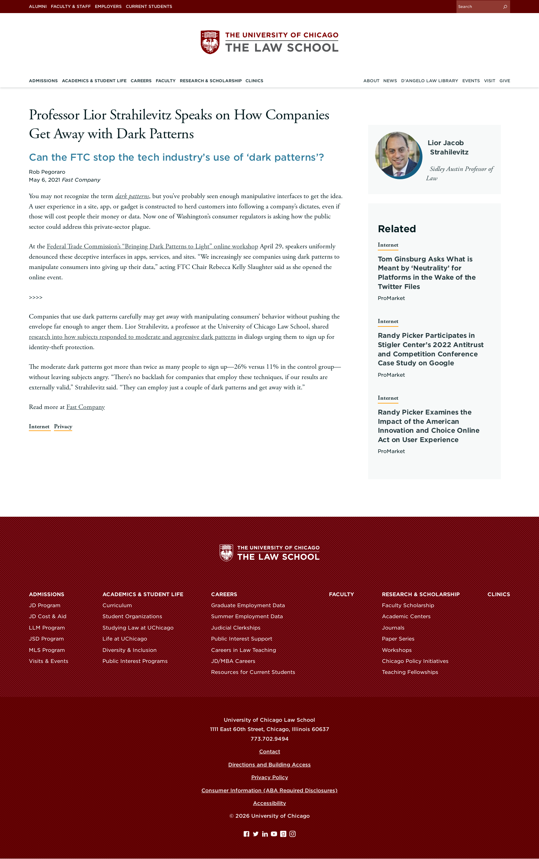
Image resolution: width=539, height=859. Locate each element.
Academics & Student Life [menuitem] (94, 80)
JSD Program (49, 639)
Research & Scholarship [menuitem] (211, 80)
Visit (489, 80)
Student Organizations (135, 617)
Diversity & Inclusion (132, 650)
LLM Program (50, 628)
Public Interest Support (244, 639)
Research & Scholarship (421, 594)
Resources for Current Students (256, 672)
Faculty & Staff (71, 6)
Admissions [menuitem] (43, 80)
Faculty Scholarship (411, 605)
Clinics (498, 594)
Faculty (341, 594)
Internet (40, 426)
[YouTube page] (275, 835)
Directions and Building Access (270, 765)
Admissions (46, 594)
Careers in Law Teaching (246, 650)
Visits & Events (52, 661)
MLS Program (50, 650)
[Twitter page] (257, 835)
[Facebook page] (247, 835)
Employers (108, 6)
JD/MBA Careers (236, 661)
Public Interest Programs (138, 661)
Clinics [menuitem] (254, 80)
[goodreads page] (284, 835)
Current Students (149, 6)
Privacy (64, 426)
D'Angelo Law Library (429, 80)
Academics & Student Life (142, 594)
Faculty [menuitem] (166, 80)
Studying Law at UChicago (141, 628)
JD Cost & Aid (51, 617)
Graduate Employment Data (251, 605)
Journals (396, 628)
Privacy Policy (269, 778)
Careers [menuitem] (141, 80)
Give (504, 80)
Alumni (38, 6)
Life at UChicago (127, 639)
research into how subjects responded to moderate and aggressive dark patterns (132, 336)
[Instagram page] (292, 835)
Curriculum (120, 605)
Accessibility (269, 804)
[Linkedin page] (266, 835)
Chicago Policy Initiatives (418, 661)
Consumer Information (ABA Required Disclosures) (270, 790)
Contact (269, 752)
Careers (224, 594)
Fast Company (85, 406)
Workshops (400, 650)
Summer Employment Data (250, 617)
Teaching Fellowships (413, 672)
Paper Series (401, 639)
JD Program (48, 605)
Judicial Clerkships (239, 628)
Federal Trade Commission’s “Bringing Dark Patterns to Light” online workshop (152, 246)
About (371, 80)
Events (471, 80)
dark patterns (132, 196)
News (390, 80)
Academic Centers (409, 617)
